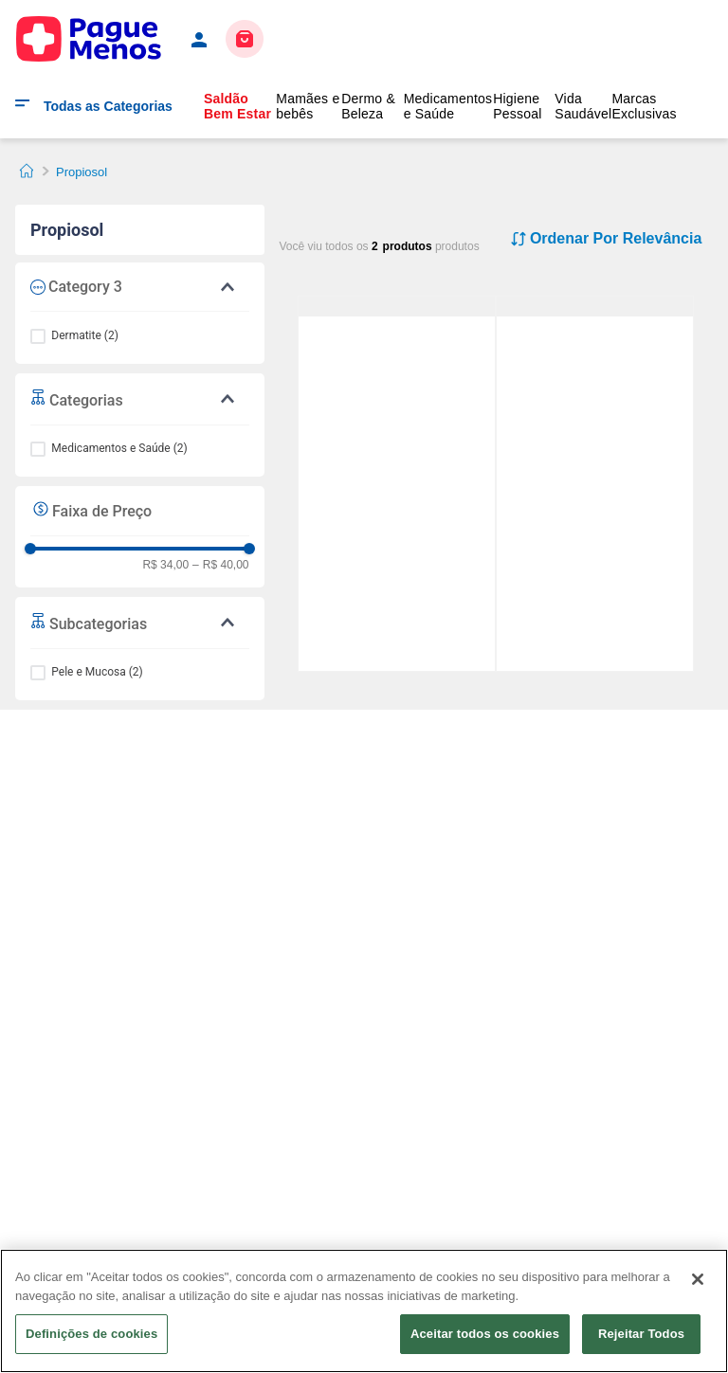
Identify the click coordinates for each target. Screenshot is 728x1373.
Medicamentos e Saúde (448, 106)
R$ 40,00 (220, 565)
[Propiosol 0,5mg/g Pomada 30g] (397, 306)
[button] (139, 398)
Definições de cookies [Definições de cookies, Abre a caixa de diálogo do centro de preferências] (91, 1334)
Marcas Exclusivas (643, 106)
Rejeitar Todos (641, 1334)
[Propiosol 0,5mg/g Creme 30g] (595, 306)
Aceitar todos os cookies (484, 1334)
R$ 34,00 (165, 565)
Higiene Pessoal (517, 106)
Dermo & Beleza (368, 106)
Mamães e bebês (307, 106)
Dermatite (84, 335)
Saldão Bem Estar (237, 106)
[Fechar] (698, 1279)
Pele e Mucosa (96, 671)
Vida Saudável (583, 106)
